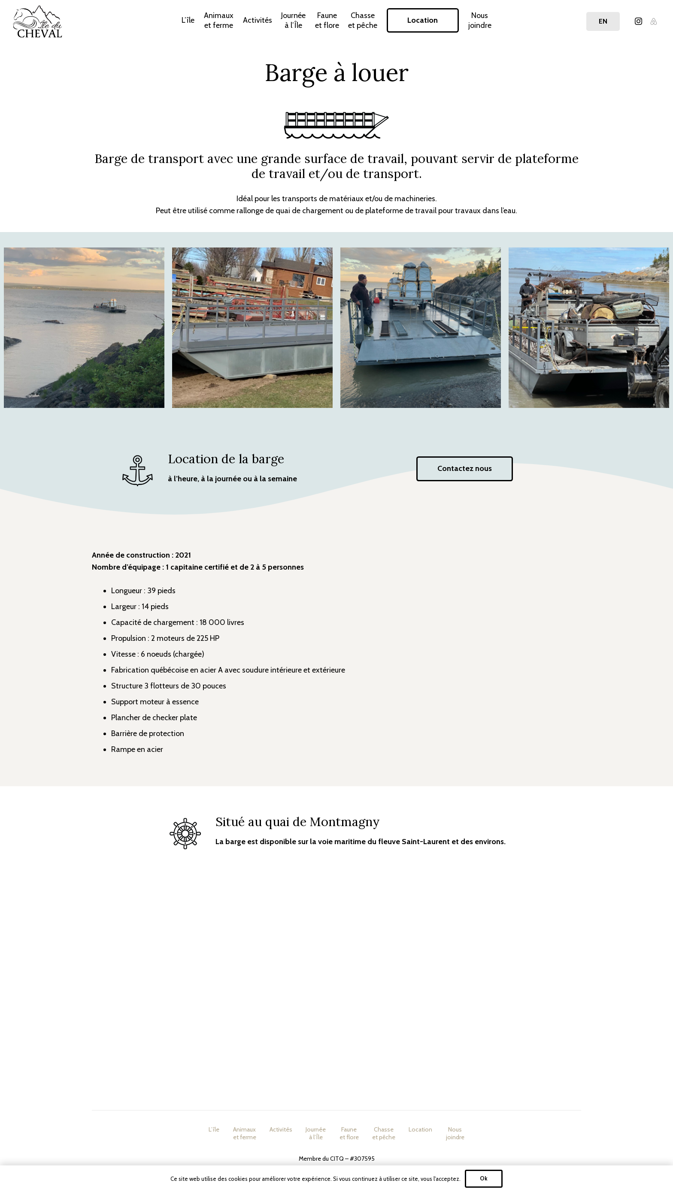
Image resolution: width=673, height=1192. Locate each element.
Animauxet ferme (244, 1133)
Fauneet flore (349, 1133)
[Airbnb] (653, 21)
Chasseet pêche (383, 1133)
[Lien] (37, 21)
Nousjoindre (455, 1133)
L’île (214, 1129)
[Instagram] (638, 21)
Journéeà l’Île (316, 1133)
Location (420, 1129)
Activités (281, 1129)
